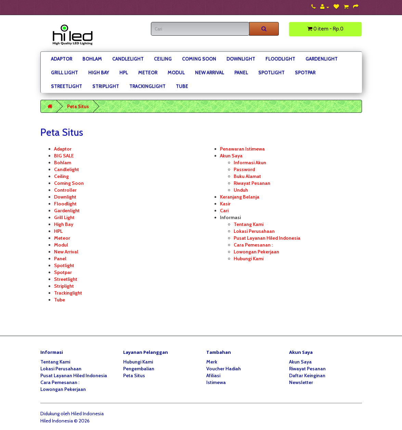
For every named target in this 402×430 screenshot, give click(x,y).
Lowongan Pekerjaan (256, 252)
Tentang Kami (248, 224)
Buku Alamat (247, 176)
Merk (211, 362)
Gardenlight (322, 59)
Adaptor (61, 59)
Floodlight (280, 59)
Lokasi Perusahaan (254, 231)
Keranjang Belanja (239, 197)
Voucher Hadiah (223, 369)
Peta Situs (78, 106)
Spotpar (305, 72)
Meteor (147, 72)
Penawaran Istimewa (242, 149)
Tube (182, 86)
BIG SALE (64, 156)
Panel (241, 72)
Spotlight (271, 72)
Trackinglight (147, 86)
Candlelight (128, 59)
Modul (176, 72)
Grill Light (64, 72)
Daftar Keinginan (307, 375)
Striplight (105, 86)
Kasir (225, 204)
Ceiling (163, 59)
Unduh (241, 190)
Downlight (240, 59)
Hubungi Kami (248, 258)
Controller (65, 190)
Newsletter (301, 382)
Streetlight (66, 86)
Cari (224, 210)
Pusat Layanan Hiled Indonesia (267, 238)
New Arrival (209, 72)
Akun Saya (231, 156)
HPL (123, 72)
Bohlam (92, 59)
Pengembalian (138, 369)
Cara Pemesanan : (253, 245)
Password (244, 169)
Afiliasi (213, 375)
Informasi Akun (250, 162)
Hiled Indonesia (87, 413)
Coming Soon (199, 59)
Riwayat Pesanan (252, 183)
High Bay (98, 72)
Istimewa (216, 382)
